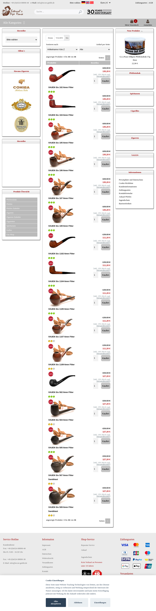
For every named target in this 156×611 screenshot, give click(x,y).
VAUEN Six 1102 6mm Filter (61, 253)
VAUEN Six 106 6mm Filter (60, 170)
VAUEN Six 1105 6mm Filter (61, 309)
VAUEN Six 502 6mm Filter (60, 392)
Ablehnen (78, 602)
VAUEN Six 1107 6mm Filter (61, 337)
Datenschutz (46, 554)
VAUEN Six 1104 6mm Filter (61, 281)
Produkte (51, 63)
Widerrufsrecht (47, 558)
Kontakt (45, 571)
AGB (151, 3)
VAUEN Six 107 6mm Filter (60, 198)
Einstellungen (100, 602)
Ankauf (84, 550)
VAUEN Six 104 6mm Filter (60, 115)
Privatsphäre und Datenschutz (131, 180)
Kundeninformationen (128, 186)
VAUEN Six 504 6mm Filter (60, 420)
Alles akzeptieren (56, 602)
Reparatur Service (88, 545)
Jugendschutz (124, 200)
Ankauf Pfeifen (125, 197)
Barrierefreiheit (125, 203)
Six (67, 38)
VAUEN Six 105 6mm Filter (60, 143)
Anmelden (148, 23)
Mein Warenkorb (132, 23)
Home (50, 38)
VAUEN (59, 38)
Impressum (46, 545)
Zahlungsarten (141, 3)
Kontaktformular (125, 193)
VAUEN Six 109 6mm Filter (60, 226)
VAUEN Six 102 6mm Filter (60, 87)
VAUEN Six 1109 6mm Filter (61, 364)
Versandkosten (47, 563)
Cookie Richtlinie (126, 183)
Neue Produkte (133, 31)
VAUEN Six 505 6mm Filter (60, 447)
